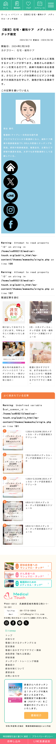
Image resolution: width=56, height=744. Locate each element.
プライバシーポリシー (42, 736)
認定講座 (10, 646)
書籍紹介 (10, 665)
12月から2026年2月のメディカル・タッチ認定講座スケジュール (39, 434)
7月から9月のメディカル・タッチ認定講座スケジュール (39, 458)
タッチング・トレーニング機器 (22, 661)
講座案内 (17, 5)
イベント (15, 14)
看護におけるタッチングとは (20, 643)
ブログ (28, 5)
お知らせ (10, 639)
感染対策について (14, 669)
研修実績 (10, 657)
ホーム (5, 5)
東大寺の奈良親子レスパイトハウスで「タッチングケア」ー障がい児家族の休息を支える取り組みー (14, 373)
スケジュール (40, 5)
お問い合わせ (12, 676)
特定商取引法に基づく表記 (15, 736)
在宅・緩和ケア (26, 50)
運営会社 (10, 672)
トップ (9, 635)
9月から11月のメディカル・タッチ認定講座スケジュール (39, 505)
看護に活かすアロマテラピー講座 (23, 650)
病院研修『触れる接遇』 (18, 654)
